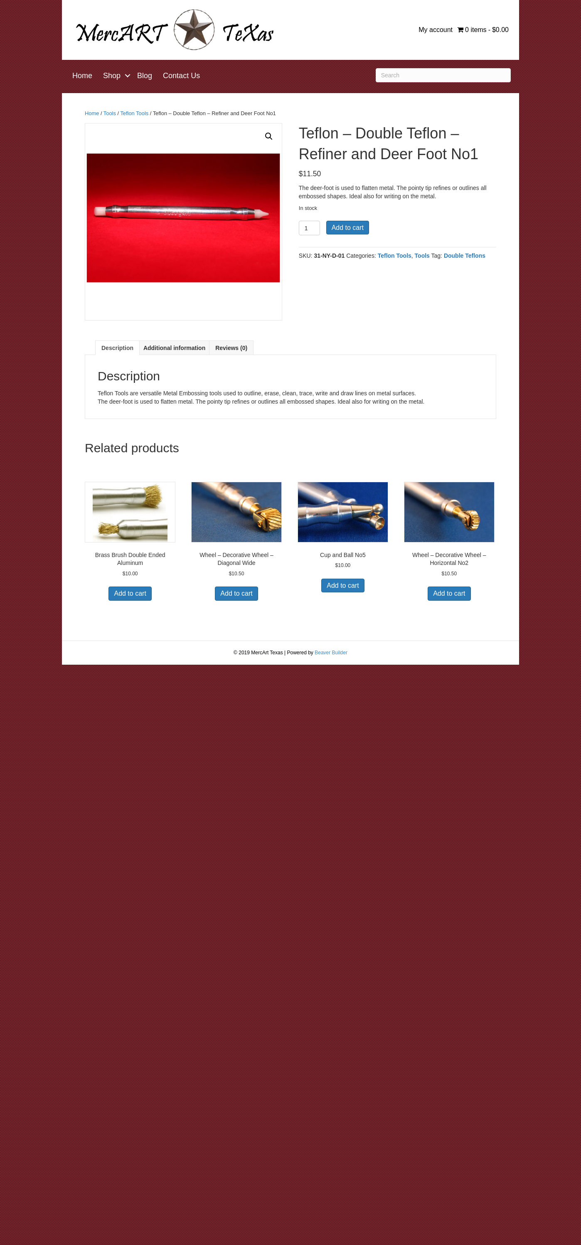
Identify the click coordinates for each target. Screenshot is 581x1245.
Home (92, 113)
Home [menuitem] (82, 75)
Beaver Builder (331, 653)
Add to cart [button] (130, 593)
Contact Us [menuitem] (181, 75)
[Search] (443, 75)
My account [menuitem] (436, 29)
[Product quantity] (309, 228)
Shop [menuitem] (112, 75)
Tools (109, 113)
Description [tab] (117, 348)
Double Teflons (464, 255)
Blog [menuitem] (144, 75)
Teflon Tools (134, 113)
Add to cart (348, 227)
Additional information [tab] (174, 348)
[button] (128, 75)
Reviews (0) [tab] (231, 348)
